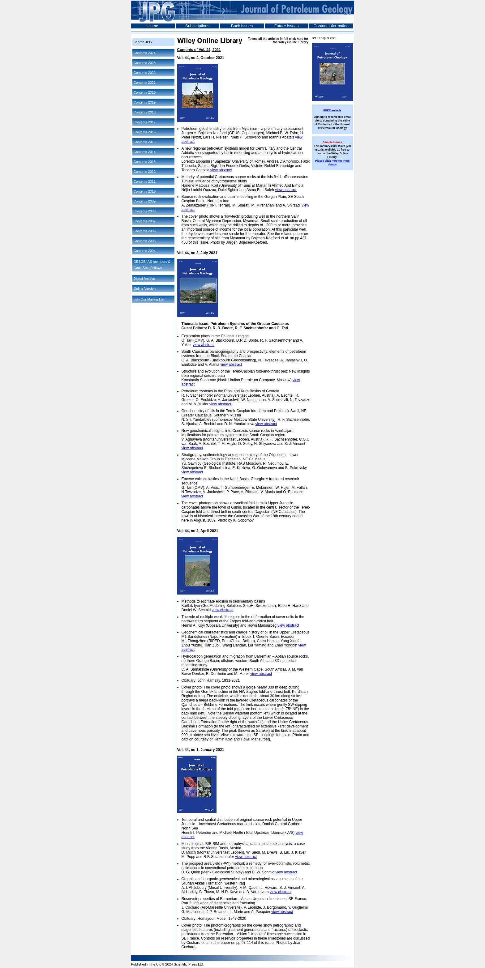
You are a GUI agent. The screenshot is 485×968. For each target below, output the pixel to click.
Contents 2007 (145, 221)
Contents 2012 (145, 171)
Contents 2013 (145, 162)
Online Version (145, 288)
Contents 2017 (145, 122)
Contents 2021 (145, 82)
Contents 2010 (145, 191)
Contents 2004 (145, 251)
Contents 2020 (145, 92)
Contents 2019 (145, 102)
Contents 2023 (145, 63)
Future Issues (286, 25)
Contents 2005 (145, 241)
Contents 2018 (145, 112)
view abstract (221, 170)
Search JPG (143, 42)
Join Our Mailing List (149, 299)
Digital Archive (144, 278)
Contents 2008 (145, 211)
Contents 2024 (145, 53)
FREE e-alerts (332, 110)
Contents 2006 (145, 231)
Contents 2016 (145, 132)
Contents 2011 (145, 181)
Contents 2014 (145, 152)
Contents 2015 (145, 142)
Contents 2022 (145, 73)
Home (153, 25)
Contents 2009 (145, 201)
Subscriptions (197, 25)
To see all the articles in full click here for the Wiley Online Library (278, 40)
